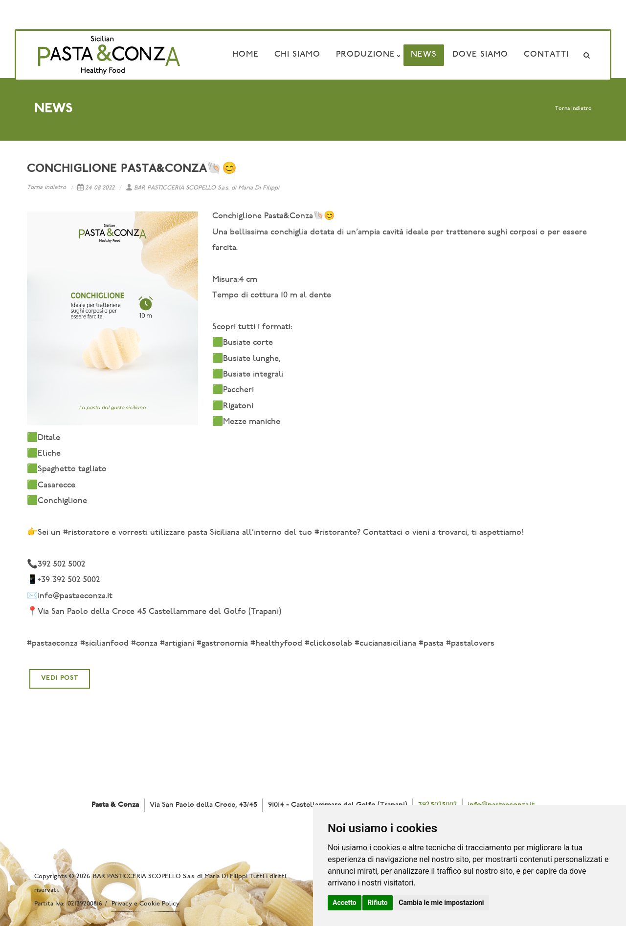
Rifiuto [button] (377, 902)
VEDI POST (59, 678)
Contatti (546, 55)
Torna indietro (573, 108)
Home (245, 55)
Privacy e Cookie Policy (145, 904)
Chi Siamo (297, 55)
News (424, 55)
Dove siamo (480, 55)
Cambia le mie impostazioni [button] (441, 902)
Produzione (365, 55)
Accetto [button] (345, 902)
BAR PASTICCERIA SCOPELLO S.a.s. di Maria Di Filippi (202, 188)
